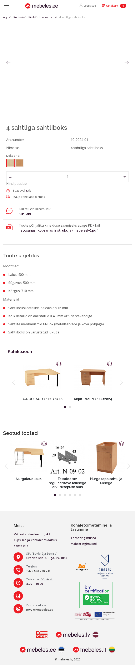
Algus (6, 17)
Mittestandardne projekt (32, 534)
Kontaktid (21, 546)
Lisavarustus (48, 17)
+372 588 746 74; (38, 571)
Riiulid (32, 17)
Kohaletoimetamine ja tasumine (91, 527)
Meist (19, 525)
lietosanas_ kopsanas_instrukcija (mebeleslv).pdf (58, 230)
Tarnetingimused (83, 538)
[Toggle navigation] (6, 5)
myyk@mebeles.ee (39, 610)
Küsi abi (25, 214)
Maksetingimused (84, 544)
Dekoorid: (13, 156)
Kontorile (19, 17)
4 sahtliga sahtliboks (72, 17)
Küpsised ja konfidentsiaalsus (35, 540)
